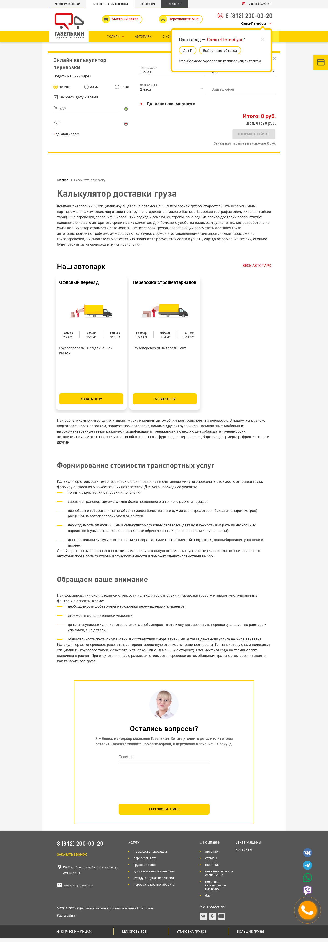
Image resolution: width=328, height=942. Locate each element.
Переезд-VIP (174, 3)
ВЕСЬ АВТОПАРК (257, 270)
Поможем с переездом (150, 855)
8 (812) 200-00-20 (249, 15)
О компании (210, 846)
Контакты (243, 854)
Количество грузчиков (225, 74)
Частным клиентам (67, 3)
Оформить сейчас (252, 140)
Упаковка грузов (191, 935)
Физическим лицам (74, 935)
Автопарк (212, 855)
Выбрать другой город (220, 50)
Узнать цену (91, 403)
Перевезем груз (145, 862)
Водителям (148, 3)
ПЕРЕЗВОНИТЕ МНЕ (164, 813)
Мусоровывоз (134, 935)
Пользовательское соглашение (219, 877)
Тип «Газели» (149, 74)
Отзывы (211, 862)
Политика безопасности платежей (215, 889)
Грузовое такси (145, 869)
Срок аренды (149, 91)
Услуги (134, 846)
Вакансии (212, 869)
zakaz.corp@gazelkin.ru (78, 889)
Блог (208, 899)
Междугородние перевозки (154, 882)
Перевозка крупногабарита (154, 888)
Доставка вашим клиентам (154, 875)
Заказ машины (248, 846)
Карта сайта (66, 919)
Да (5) (187, 50)
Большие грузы (250, 935)
